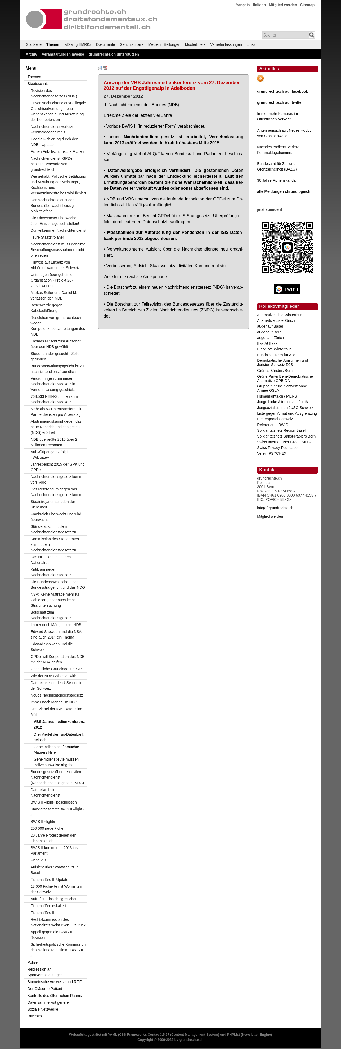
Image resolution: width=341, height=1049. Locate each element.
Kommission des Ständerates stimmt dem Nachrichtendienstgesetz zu (55, 544)
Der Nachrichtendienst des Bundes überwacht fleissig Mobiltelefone (52, 205)
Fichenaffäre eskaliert (48, 906)
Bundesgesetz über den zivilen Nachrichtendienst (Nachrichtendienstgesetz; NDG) (57, 777)
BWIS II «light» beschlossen (54, 802)
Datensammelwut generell (49, 1002)
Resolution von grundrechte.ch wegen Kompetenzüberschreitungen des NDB (58, 325)
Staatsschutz (38, 84)
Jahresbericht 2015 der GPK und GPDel (58, 467)
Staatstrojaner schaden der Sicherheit (53, 504)
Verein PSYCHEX (271, 453)
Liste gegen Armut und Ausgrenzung (287, 413)
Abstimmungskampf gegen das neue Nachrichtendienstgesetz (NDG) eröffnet (56, 427)
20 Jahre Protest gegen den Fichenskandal (54, 838)
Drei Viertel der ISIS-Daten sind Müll (56, 712)
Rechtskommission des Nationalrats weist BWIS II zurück (58, 922)
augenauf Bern (269, 332)
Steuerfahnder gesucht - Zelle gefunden (55, 356)
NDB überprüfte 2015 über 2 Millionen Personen (54, 442)
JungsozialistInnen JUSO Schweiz (285, 407)
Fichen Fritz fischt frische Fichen (57, 151)
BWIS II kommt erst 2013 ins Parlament (54, 850)
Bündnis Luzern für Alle (276, 355)
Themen (53, 44)
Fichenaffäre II (42, 912)
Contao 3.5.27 (158, 1035)
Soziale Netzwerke (43, 1009)
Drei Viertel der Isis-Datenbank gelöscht (59, 737)
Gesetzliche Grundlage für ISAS (57, 669)
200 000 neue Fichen (48, 828)
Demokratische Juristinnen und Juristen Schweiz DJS (282, 362)
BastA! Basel (267, 343)
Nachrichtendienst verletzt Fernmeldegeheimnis (52, 129)
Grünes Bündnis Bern (275, 370)
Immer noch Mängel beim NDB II (57, 625)
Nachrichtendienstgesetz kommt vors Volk (57, 479)
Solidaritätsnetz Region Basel (281, 430)
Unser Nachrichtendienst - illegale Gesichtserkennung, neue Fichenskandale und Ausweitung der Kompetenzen (58, 111)
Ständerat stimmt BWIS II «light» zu (57, 812)
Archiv (31, 54)
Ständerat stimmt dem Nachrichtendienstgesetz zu (53, 529)
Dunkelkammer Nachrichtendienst (58, 230)
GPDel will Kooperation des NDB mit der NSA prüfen (58, 659)
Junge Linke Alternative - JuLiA (282, 402)
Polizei (33, 962)
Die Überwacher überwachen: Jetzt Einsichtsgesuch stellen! (55, 221)
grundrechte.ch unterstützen (114, 54)
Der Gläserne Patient (45, 988)
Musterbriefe (195, 44)
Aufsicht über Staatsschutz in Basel (55, 870)
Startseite (34, 44)
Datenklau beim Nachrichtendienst (45, 792)
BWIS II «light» (43, 821)
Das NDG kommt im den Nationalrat (51, 560)
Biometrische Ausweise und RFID (55, 982)
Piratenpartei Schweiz (275, 419)
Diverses (35, 1016)
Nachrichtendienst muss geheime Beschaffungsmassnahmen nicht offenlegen (58, 249)
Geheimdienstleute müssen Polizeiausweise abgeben (56, 762)
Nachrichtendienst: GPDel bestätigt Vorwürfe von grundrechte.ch (52, 164)
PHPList (233, 1035)
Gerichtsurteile (131, 44)
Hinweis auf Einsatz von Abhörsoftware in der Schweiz (55, 265)
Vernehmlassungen (226, 44)
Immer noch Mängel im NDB (54, 702)
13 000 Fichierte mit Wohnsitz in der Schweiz (57, 889)
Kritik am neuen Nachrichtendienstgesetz (51, 572)
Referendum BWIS (272, 425)
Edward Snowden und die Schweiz (52, 647)
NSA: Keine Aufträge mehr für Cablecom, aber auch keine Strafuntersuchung (55, 600)
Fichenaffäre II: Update (49, 879)
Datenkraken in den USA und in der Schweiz (56, 685)
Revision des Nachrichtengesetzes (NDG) (54, 93)
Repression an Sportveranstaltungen (45, 972)
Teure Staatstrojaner (47, 237)
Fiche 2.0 (38, 860)
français (243, 5)
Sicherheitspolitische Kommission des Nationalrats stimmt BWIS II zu (58, 950)
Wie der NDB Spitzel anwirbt (54, 676)
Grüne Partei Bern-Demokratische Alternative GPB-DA (285, 378)
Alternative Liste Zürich (276, 320)
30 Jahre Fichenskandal (277, 180)
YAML (112, 1035)
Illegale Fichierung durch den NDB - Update (54, 142)
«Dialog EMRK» (78, 44)
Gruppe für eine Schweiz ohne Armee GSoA (282, 388)
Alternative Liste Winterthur (279, 315)
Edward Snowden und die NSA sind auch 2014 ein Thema (56, 634)
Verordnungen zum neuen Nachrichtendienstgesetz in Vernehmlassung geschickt (53, 384)
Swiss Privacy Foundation (278, 447)
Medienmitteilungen (164, 44)
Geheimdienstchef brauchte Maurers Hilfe (56, 750)
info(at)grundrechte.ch (275, 508)
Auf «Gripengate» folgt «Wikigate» (49, 454)
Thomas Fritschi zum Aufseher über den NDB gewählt (56, 344)
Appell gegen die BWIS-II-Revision (52, 935)
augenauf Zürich (270, 338)
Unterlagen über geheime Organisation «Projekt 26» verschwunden (52, 280)
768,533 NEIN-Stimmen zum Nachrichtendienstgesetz (54, 399)
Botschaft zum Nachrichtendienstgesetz (51, 615)
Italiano (259, 5)
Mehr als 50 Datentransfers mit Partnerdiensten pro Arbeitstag (56, 412)
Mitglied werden (283, 5)
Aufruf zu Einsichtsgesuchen (54, 899)
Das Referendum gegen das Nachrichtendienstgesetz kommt (57, 492)
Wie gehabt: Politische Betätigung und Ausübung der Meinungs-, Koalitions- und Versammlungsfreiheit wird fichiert (58, 184)
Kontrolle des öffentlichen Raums (55, 995)
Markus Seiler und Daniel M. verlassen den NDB (54, 295)
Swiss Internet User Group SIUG (284, 442)
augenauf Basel (270, 326)
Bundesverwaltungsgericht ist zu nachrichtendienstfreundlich (57, 369)
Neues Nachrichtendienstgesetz (57, 695)
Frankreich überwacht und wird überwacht (56, 517)
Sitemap (307, 5)
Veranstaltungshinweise (63, 54)
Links (250, 44)
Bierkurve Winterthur (274, 349)
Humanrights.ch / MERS (277, 396)
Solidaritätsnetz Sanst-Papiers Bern (286, 436)
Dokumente (105, 44)
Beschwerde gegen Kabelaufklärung (46, 308)
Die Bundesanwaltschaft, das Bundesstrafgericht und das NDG (58, 585)
